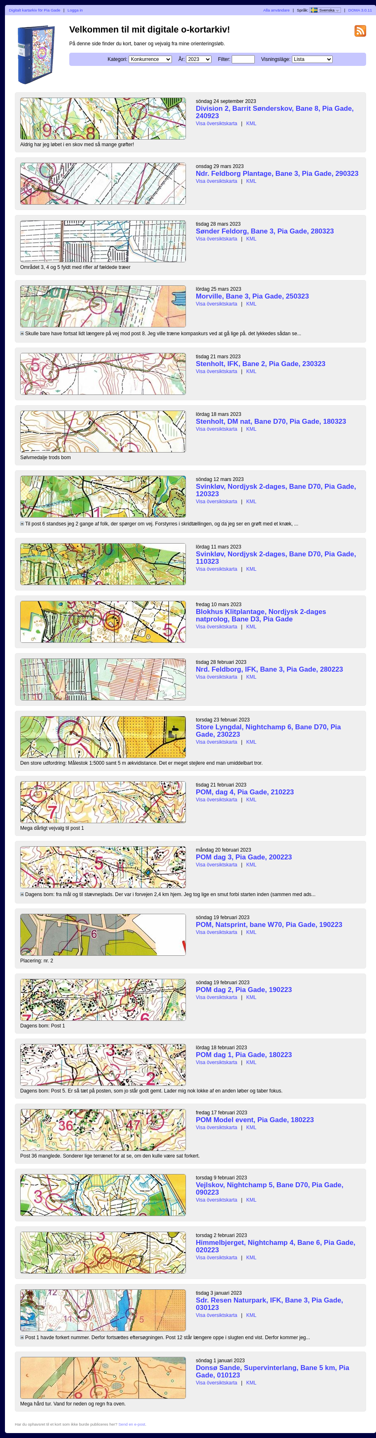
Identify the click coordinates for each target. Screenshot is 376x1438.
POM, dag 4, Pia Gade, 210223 (245, 792)
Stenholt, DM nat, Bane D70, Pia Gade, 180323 (271, 421)
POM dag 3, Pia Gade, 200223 (244, 857)
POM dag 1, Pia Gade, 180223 (244, 1055)
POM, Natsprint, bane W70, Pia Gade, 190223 (269, 925)
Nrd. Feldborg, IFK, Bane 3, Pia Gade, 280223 (269, 669)
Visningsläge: (275, 59)
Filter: (224, 59)
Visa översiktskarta (216, 123)
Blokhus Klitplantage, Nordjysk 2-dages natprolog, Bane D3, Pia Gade (261, 615)
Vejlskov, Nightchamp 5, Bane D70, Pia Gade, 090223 (269, 1188)
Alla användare (276, 10)
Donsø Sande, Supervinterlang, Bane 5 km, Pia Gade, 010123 (272, 1371)
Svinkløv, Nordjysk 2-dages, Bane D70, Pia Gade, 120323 (276, 490)
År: (182, 59)
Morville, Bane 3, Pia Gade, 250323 (252, 296)
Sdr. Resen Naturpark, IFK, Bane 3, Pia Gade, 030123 (269, 1304)
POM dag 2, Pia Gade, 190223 (244, 990)
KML (251, 123)
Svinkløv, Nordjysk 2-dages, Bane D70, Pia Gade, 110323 (276, 557)
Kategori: (117, 59)
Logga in (75, 10)
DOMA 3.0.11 (360, 10)
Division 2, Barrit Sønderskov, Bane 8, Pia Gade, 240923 (275, 112)
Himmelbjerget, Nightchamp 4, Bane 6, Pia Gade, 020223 (275, 1246)
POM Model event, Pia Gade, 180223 (255, 1120)
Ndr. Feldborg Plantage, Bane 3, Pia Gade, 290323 (277, 173)
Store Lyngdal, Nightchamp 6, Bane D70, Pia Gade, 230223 (268, 730)
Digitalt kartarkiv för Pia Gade (35, 10)
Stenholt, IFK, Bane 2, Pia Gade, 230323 (260, 364)
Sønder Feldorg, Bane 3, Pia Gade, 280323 (265, 231)
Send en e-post (131, 1424)
